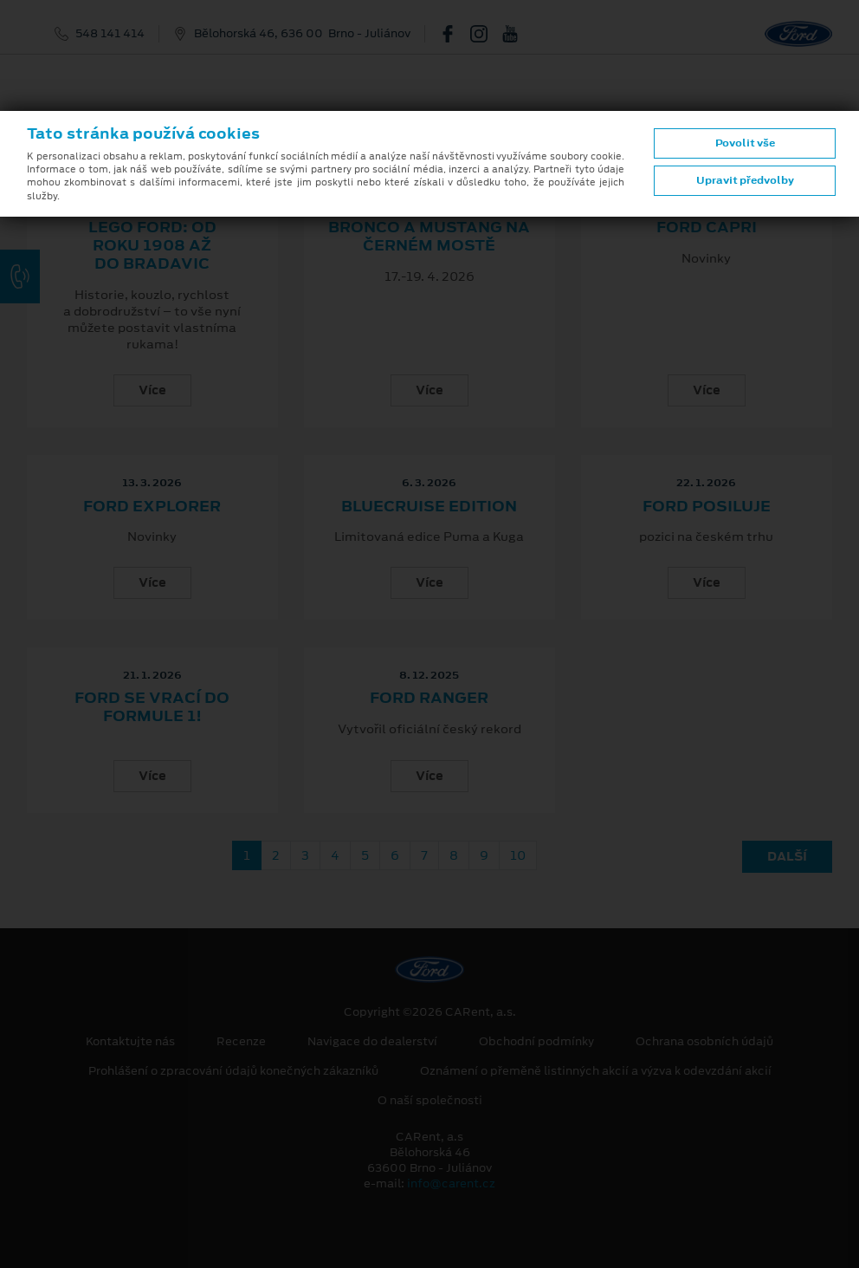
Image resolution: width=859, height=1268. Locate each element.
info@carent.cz (451, 1183)
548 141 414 (110, 34)
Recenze (241, 1042)
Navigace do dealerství (372, 1042)
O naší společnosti (430, 1101)
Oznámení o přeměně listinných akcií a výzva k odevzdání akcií (596, 1071)
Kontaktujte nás (130, 1042)
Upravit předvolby (745, 180)
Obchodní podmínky (536, 1042)
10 (518, 855)
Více (152, 390)
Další (787, 856)
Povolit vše (745, 143)
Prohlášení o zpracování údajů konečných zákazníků (233, 1071)
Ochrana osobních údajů (704, 1042)
